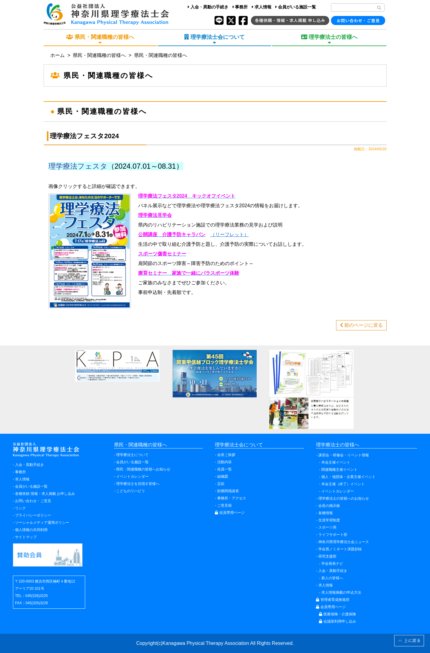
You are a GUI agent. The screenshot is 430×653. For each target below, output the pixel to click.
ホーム (57, 55)
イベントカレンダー (132, 476)
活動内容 (224, 462)
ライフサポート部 (332, 535)
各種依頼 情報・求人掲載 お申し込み (45, 494)
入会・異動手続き (29, 465)
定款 (220, 484)
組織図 (222, 476)
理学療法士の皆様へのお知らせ (343, 498)
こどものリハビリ (130, 491)
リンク (20, 508)
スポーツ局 (327, 527)
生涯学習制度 (329, 520)
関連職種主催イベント (339, 469)
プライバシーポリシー (33, 515)
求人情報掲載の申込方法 (341, 592)
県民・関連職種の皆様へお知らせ (143, 469)
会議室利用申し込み (337, 621)
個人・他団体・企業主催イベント (348, 477)
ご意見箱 (224, 505)
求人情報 (261, 7)
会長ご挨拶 (226, 455)
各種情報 (325, 513)
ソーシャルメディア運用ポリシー (42, 522)
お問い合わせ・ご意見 (33, 501)
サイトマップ (26, 537)
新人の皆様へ (332, 578)
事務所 (240, 7)
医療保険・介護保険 (337, 614)
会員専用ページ (330, 607)
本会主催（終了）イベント (343, 484)
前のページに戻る (361, 325)
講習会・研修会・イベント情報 (343, 455)
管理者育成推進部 (332, 600)
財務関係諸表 (228, 491)
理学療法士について (132, 455)
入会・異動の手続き (208, 7)
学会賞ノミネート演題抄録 (340, 549)
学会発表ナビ (332, 563)
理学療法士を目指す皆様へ (137, 484)
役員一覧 (224, 469)
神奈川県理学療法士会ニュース (343, 542)
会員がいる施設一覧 (295, 7)
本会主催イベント (335, 462)
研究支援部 (327, 556)
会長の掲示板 (329, 506)
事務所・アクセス (231, 498)
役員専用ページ (229, 513)
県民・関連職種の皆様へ (99, 55)
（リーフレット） (229, 234)
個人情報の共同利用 (31, 530)
